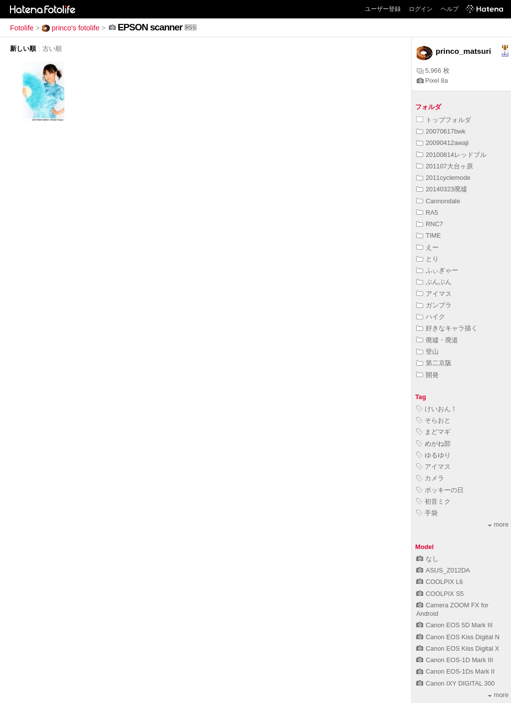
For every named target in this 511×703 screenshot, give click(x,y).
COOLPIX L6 (439, 581)
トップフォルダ (443, 120)
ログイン (421, 8)
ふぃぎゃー (437, 270)
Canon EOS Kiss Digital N (458, 637)
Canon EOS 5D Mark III (454, 625)
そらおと (433, 420)
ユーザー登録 (383, 8)
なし (427, 558)
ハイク (430, 316)
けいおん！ (436, 409)
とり (427, 259)
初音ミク (433, 501)
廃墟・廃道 (437, 340)
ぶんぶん (434, 281)
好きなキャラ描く (447, 328)
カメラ (430, 478)
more (498, 524)
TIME (428, 235)
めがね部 (433, 443)
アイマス (434, 293)
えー (427, 247)
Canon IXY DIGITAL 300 (455, 683)
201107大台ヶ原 (444, 166)
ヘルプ (450, 8)
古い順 (52, 48)
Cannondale (438, 201)
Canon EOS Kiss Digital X (457, 648)
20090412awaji (442, 142)
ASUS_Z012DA (443, 570)
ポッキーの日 (440, 490)
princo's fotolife (71, 28)
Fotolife (21, 28)
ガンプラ (434, 305)
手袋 (427, 513)
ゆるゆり (433, 455)
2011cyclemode (443, 177)
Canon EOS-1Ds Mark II (455, 671)
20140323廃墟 (441, 189)
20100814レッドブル (451, 154)
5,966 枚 (433, 70)
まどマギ (433, 431)
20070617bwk (441, 131)
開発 (427, 375)
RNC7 (429, 224)
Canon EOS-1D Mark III (454, 660)
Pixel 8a (432, 80)
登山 (427, 351)
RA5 (427, 212)
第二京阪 (434, 363)
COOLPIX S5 (440, 593)
